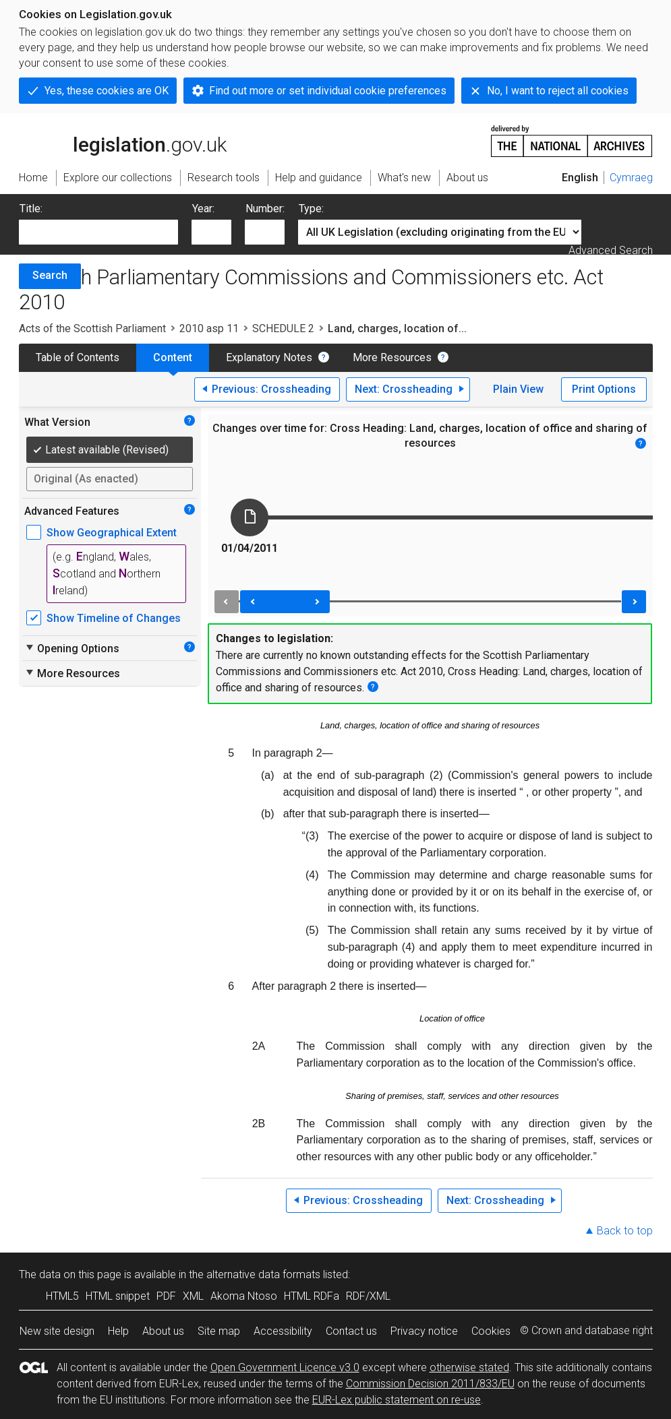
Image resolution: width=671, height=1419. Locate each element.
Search (49, 275)
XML (193, 1296)
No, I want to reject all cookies (558, 90)
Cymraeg (631, 177)
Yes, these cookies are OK (107, 90)
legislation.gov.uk (123, 140)
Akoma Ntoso (243, 1296)
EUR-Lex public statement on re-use (396, 1399)
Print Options (604, 389)
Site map (219, 1331)
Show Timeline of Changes (114, 618)
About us (163, 1331)
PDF (166, 1296)
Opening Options (71, 648)
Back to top (625, 1230)
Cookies (490, 1331)
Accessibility (283, 1331)
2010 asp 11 (209, 328)
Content (172, 357)
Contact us (351, 1331)
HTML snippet (118, 1296)
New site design (57, 1331)
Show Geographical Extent (112, 532)
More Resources (392, 357)
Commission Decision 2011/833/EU (430, 1383)
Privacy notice (424, 1331)
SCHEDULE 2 (283, 328)
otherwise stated (469, 1367)
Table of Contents (77, 357)
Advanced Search (610, 250)
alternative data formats (263, 1274)
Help (118, 1331)
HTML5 (62, 1296)
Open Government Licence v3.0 (284, 1367)
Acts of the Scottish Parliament (92, 328)
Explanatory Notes (269, 357)
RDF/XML (368, 1296)
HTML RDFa (311, 1296)
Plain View (518, 389)
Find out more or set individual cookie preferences (327, 90)
